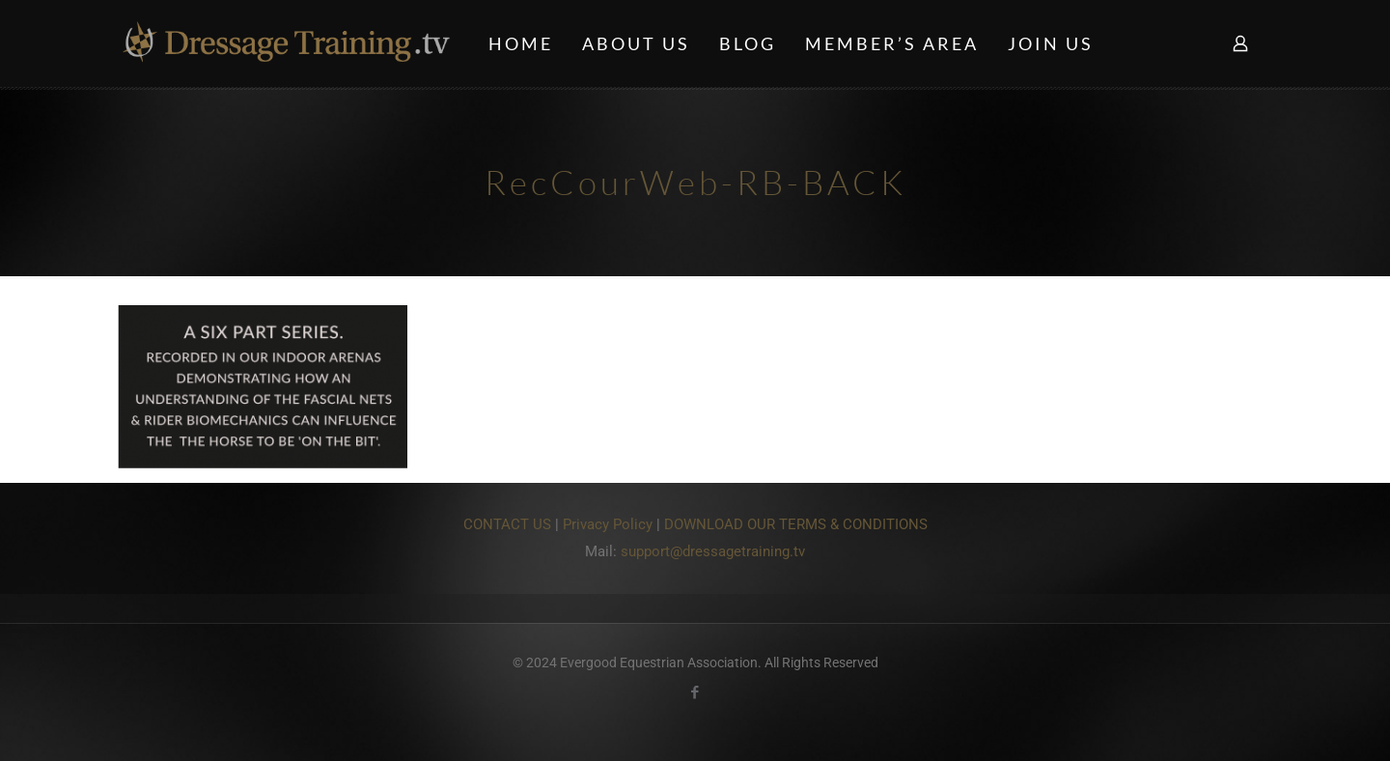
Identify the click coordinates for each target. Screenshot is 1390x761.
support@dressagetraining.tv (713, 551)
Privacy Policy (608, 524)
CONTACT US (507, 524)
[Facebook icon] (695, 692)
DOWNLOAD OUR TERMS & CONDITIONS (796, 524)
